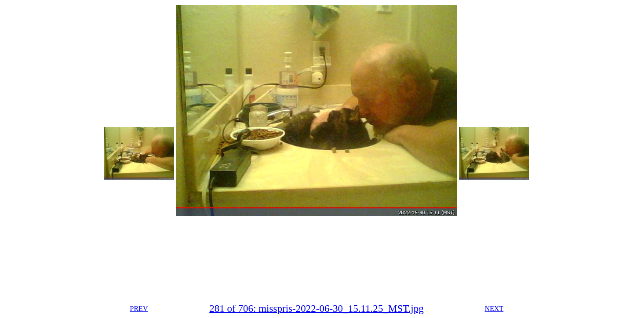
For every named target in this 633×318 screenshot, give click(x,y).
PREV (139, 308)
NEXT (494, 308)
